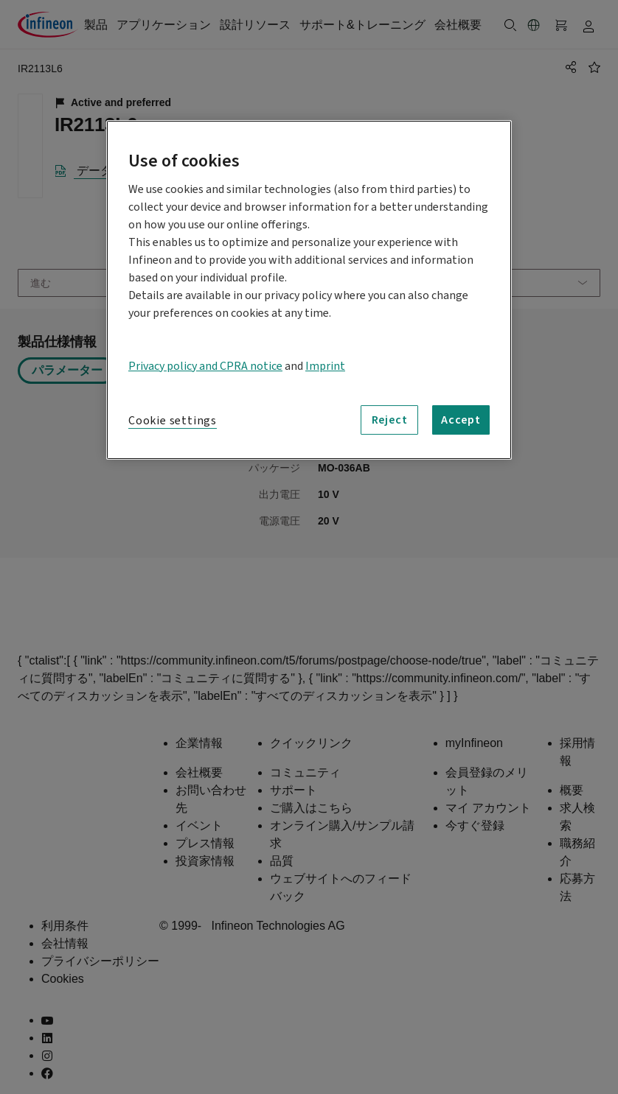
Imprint (325, 366)
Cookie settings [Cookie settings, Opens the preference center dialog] (172, 421)
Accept (461, 420)
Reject (390, 420)
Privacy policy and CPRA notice (205, 366)
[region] (309, 290)
